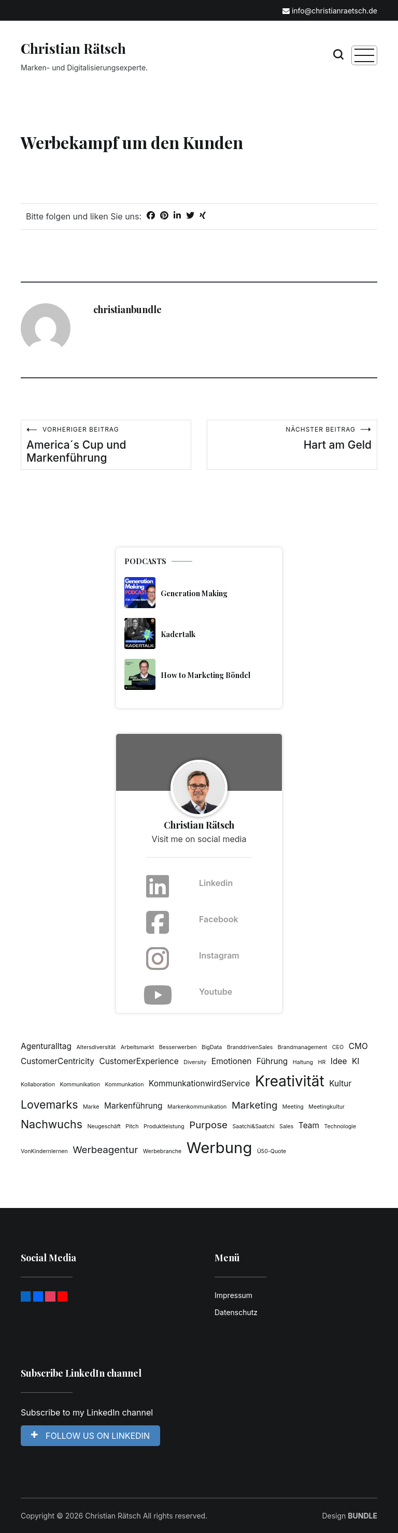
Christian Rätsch (73, 48)
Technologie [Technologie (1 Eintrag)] (340, 1126)
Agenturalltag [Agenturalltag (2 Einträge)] (46, 1046)
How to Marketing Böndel (205, 675)
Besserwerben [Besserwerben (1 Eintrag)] (178, 1047)
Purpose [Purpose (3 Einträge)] (208, 1125)
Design (349, 1515)
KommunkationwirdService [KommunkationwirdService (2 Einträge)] (199, 1083)
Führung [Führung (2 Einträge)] (272, 1061)
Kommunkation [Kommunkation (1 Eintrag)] (124, 1084)
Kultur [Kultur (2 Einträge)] (340, 1083)
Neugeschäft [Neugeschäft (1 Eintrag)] (103, 1126)
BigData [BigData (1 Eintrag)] (212, 1047)
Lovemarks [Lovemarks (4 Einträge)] (49, 1104)
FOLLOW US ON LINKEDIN (90, 1436)
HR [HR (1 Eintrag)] (322, 1062)
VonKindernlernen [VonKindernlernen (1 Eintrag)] (44, 1151)
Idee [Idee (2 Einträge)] (339, 1061)
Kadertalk (178, 634)
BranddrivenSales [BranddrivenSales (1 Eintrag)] (250, 1047)
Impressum (233, 1295)
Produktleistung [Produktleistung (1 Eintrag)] (164, 1126)
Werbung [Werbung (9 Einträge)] (219, 1148)
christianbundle (127, 309)
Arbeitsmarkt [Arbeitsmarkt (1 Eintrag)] (137, 1047)
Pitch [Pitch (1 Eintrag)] (131, 1126)
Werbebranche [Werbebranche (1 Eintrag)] (162, 1151)
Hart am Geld (292, 438)
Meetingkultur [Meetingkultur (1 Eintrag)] (326, 1106)
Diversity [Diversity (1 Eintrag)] (194, 1062)
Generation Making (194, 593)
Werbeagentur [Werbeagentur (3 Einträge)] (105, 1150)
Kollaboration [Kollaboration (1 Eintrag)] (38, 1084)
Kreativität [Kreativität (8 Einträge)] (289, 1081)
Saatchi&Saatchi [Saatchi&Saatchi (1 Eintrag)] (253, 1126)
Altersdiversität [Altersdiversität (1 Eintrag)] (96, 1047)
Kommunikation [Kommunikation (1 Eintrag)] (80, 1084)
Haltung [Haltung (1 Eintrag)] (303, 1062)
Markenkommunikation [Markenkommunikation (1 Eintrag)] (196, 1106)
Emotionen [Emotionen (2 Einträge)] (231, 1061)
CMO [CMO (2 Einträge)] (358, 1046)
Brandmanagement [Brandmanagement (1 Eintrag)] (302, 1047)
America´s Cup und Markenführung (106, 444)
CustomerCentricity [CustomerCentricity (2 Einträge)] (57, 1061)
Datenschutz (236, 1312)
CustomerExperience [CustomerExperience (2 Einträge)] (138, 1061)
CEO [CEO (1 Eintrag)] (338, 1047)
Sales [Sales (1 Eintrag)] (286, 1126)
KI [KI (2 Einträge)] (356, 1061)
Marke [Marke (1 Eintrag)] (91, 1106)
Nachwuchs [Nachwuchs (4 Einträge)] (51, 1124)
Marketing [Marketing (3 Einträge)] (254, 1105)
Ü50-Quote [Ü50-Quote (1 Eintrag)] (271, 1151)
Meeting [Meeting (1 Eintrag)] (293, 1106)
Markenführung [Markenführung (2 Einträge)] (133, 1106)
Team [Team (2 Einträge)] (308, 1125)
